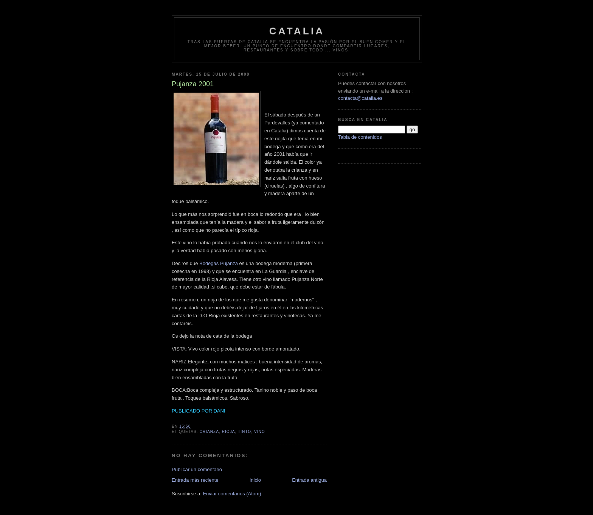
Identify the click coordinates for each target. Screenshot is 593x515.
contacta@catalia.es (360, 98)
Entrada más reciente (195, 480)
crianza (209, 432)
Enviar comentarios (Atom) (232, 493)
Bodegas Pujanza (219, 263)
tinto (244, 432)
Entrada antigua (309, 480)
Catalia (297, 31)
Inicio (255, 480)
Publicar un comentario (197, 469)
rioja (228, 432)
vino (259, 432)
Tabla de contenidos (360, 137)
